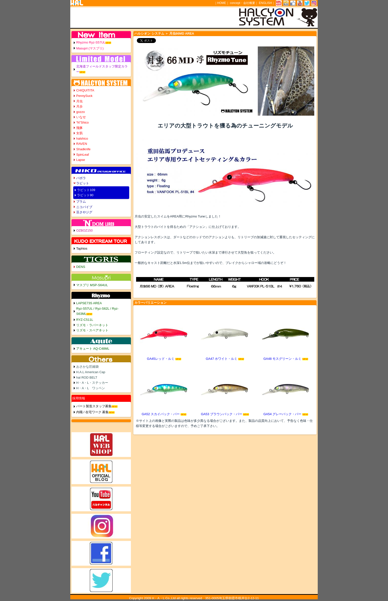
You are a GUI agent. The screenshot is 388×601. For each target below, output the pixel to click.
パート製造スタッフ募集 (94, 406)
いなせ (81, 117)
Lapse (80, 160)
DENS (80, 267)
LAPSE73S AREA (89, 303)
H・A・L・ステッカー (92, 383)
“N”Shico (82, 122)
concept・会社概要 (242, 3)
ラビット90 (85, 195)
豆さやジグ (84, 212)
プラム (81, 201)
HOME (221, 3)
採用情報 (78, 398)
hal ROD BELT (86, 377)
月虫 (79, 101)
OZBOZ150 (84, 230)
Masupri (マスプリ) (90, 48)
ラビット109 (86, 190)
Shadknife (83, 149)
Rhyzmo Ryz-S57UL (90, 42)
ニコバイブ (84, 207)
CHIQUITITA (85, 90)
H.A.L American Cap (90, 372)
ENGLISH (265, 3)
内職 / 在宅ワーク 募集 (92, 412)
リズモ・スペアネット (92, 330)
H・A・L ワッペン (90, 388)
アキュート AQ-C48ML (92, 348)
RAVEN (81, 144)
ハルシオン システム (149, 33)
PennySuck (84, 96)
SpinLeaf (82, 154)
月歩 (79, 106)
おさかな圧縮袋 (87, 366)
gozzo (80, 112)
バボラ (81, 178)
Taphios (81, 248)
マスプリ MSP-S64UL (92, 285)
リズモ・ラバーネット (92, 325)
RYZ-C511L (84, 320)
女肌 (79, 133)
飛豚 (79, 128)
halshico (82, 138)
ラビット (82, 183)
